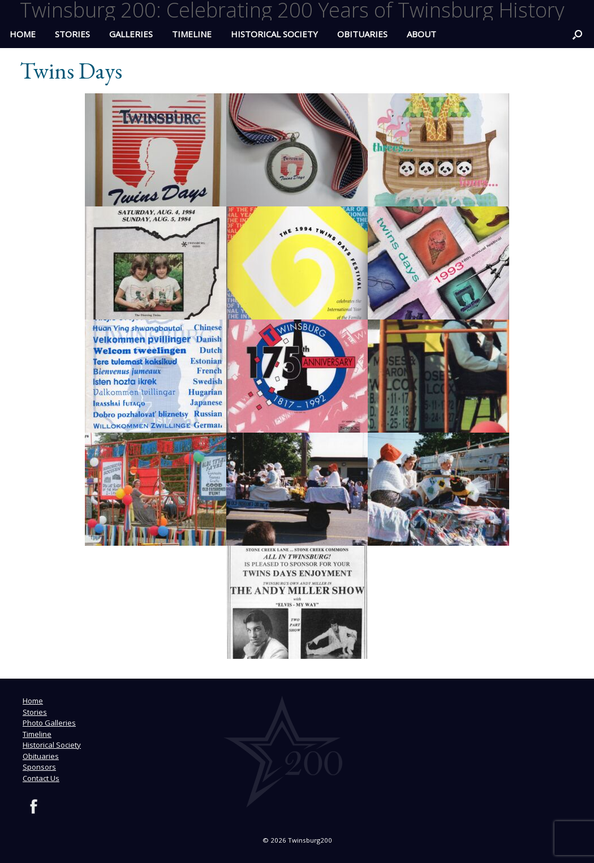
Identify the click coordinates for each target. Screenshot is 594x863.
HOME (23, 34)
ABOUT (421, 34)
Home (33, 701)
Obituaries (362, 34)
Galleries (131, 34)
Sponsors (39, 767)
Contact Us (41, 778)
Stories (72, 34)
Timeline (192, 34)
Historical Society (274, 34)
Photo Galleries (49, 723)
